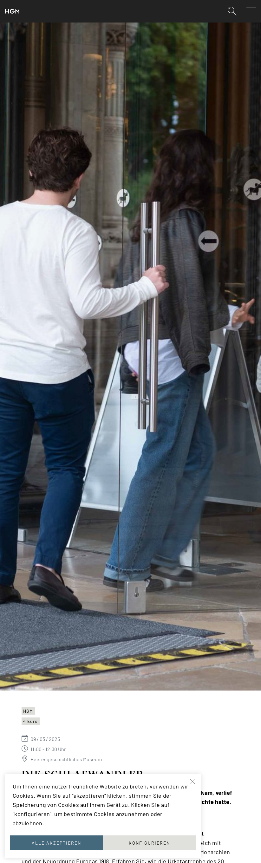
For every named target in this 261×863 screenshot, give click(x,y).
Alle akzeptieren (56, 843)
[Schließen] (193, 782)
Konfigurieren (149, 843)
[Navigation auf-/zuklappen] (251, 11)
